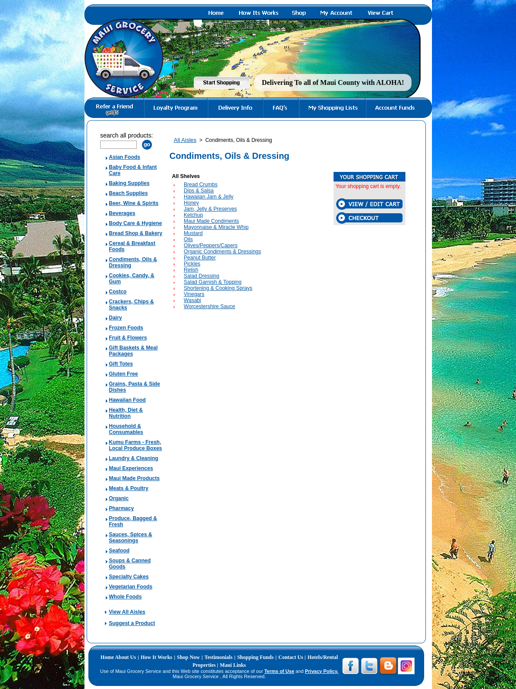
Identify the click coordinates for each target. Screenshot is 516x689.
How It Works (156, 657)
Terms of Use (279, 671)
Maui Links (233, 665)
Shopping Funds (255, 657)
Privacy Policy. (321, 671)
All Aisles (185, 140)
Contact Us (291, 657)
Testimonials (219, 657)
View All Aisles (127, 612)
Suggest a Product (132, 623)
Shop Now (188, 657)
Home (108, 657)
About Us (125, 657)
